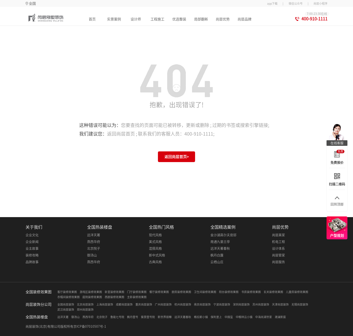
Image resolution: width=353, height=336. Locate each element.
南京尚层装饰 (202, 304)
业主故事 (32, 248)
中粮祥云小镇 (244, 317)
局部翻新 (201, 19)
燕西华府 (93, 241)
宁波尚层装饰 (221, 304)
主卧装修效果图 (137, 297)
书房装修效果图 (251, 291)
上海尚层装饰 (104, 304)
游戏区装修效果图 (91, 291)
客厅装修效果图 (67, 291)
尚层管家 (278, 255)
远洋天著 (93, 235)
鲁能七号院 (117, 317)
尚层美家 (278, 235)
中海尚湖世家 (263, 317)
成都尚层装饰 (124, 304)
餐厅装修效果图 (159, 291)
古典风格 (155, 262)
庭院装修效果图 (92, 297)
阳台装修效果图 (229, 291)
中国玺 (229, 317)
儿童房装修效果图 (297, 291)
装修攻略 (32, 255)
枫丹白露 (216, 255)
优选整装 (179, 19)
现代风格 (155, 235)
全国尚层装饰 (65, 304)
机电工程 (278, 241)
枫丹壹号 (132, 317)
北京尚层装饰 (85, 304)
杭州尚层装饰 (182, 304)
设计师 (136, 19)
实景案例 (114, 19)
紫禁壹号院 (148, 317)
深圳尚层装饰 (241, 304)
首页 (92, 19)
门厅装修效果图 (137, 291)
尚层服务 (278, 262)
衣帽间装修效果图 (68, 297)
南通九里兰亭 (220, 241)
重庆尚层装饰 (143, 304)
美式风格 (155, 241)
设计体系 (278, 248)
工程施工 (157, 19)
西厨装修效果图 (114, 297)
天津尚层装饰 (280, 304)
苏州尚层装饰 (260, 304)
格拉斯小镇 (201, 317)
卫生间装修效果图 (205, 291)
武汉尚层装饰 (65, 309)
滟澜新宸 (280, 317)
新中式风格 (157, 255)
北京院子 (93, 248)
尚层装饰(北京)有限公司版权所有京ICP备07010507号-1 (66, 326)
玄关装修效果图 (273, 291)
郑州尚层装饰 (85, 309)
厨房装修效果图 (181, 291)
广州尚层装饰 (163, 304)
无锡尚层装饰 (299, 304)
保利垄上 (216, 317)
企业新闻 (32, 241)
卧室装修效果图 (114, 291)
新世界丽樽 (165, 317)
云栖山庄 (216, 262)
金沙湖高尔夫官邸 (223, 235)
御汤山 (92, 255)
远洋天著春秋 (220, 248)
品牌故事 (32, 262)
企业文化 (32, 235)
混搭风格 (155, 248)
